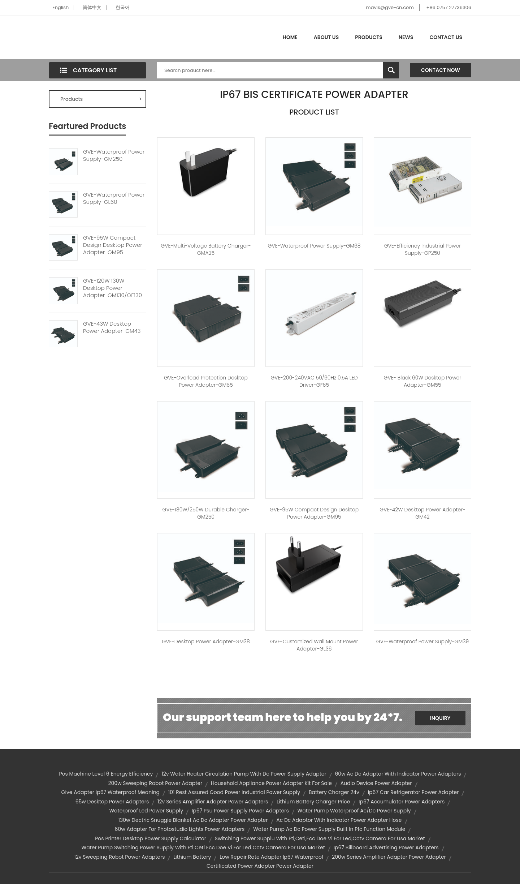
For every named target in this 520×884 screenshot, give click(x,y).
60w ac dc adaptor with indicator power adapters (398, 773)
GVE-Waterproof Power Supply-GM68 (314, 245)
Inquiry (440, 718)
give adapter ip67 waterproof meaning (110, 792)
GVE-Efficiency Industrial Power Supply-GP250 (422, 249)
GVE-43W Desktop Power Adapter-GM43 (112, 327)
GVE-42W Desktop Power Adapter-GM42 (422, 513)
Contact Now (440, 70)
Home (290, 37)
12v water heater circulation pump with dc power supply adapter (243, 773)
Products (368, 37)
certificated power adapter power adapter (260, 866)
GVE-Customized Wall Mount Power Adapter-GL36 (314, 645)
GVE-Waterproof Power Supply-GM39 (422, 641)
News (406, 37)
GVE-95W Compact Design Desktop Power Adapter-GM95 (112, 245)
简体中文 (92, 7)
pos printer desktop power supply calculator (150, 838)
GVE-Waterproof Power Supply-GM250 (113, 155)
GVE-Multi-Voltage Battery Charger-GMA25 (206, 249)
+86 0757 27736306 (448, 7)
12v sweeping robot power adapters (119, 857)
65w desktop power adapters (112, 801)
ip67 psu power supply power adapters (240, 810)
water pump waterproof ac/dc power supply (354, 810)
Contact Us (445, 37)
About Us (326, 37)
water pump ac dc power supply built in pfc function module (329, 829)
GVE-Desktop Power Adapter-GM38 (206, 641)
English (60, 7)
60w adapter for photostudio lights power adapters (180, 829)
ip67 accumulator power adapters (402, 801)
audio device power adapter (376, 783)
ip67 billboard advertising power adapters (386, 847)
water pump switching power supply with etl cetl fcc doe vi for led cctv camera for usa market (203, 847)
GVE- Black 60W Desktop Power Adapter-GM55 (423, 381)
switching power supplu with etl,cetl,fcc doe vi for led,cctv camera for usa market (320, 838)
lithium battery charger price (313, 801)
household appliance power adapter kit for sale (271, 783)
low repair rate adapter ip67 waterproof (271, 857)
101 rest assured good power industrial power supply (234, 792)
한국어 (123, 7)
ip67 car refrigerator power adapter (413, 792)
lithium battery (192, 857)
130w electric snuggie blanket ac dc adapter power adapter (193, 820)
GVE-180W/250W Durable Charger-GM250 (205, 513)
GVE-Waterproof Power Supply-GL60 (113, 198)
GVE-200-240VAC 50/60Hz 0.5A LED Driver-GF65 (314, 381)
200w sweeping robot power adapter (155, 783)
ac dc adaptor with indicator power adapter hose (339, 820)
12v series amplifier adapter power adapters (212, 801)
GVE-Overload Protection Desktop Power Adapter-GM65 (206, 381)
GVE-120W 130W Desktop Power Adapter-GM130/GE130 (112, 288)
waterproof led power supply (146, 810)
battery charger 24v (334, 792)
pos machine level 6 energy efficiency (106, 773)
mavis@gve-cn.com (389, 7)
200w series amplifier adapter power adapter (389, 857)
